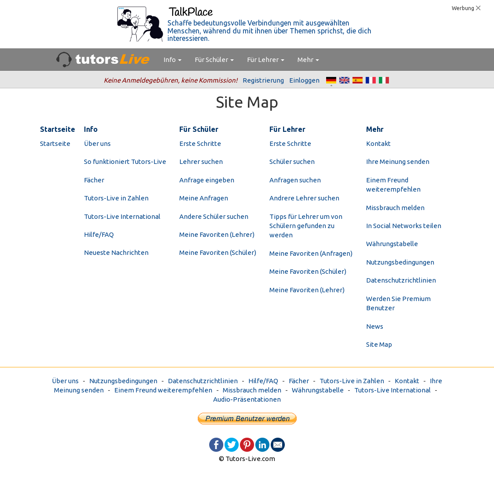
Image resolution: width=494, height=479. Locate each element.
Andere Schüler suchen (213, 216)
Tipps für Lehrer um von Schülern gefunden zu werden (305, 226)
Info (172, 59)
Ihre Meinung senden (397, 161)
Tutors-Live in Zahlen (116, 198)
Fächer (94, 180)
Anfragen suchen (295, 180)
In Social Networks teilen (403, 225)
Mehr (308, 59)
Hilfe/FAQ (99, 234)
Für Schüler (214, 59)
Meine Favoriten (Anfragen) (310, 253)
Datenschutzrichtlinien (401, 280)
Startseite (55, 143)
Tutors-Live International (122, 216)
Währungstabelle (392, 243)
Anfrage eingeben (206, 180)
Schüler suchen (292, 161)
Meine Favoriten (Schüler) (217, 252)
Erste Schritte (200, 143)
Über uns (97, 143)
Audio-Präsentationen (247, 399)
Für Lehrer (265, 59)
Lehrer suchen (201, 161)
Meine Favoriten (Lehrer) (216, 234)
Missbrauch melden (395, 207)
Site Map (379, 344)
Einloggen (304, 80)
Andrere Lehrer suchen (304, 198)
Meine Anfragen (203, 198)
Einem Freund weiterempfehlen (163, 390)
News (374, 326)
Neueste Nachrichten (116, 252)
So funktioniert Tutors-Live (125, 161)
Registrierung (263, 80)
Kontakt (378, 143)
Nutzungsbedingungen (400, 262)
